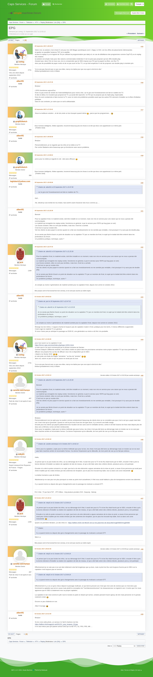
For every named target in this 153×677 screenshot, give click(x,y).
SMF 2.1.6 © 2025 (16, 670)
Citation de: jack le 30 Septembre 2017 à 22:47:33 (54, 301)
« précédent (131, 33)
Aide (122, 670)
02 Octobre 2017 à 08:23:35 (43, 549)
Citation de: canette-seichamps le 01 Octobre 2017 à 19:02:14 (58, 444)
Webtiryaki (44, 670)
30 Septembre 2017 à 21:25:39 (44, 210)
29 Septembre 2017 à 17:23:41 (44, 109)
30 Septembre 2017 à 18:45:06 (44, 182)
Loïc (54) (57, 22)
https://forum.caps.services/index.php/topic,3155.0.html (54, 345)
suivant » (140, 33)
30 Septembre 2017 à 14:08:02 (44, 155)
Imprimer (141, 40)
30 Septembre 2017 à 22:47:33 (44, 246)
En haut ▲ (139, 670)
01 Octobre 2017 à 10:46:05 (43, 339)
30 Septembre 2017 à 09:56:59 (44, 136)
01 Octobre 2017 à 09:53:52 (43, 296)
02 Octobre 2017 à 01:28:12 (43, 498)
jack (21, 262)
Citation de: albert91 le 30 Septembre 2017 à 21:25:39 (55, 251)
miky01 (21, 454)
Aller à (109, 646)
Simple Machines (27, 670)
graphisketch (21, 121)
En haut (11, 634)
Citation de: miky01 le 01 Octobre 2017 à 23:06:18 (54, 503)
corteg (21, 62)
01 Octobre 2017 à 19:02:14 (43, 375)
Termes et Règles (129, 670)
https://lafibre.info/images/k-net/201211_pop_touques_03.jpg (56, 624)
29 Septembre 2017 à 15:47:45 (44, 82)
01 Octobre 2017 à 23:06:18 (43, 439)
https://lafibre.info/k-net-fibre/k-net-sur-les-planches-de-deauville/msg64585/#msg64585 (99, 523)
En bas (10, 40)
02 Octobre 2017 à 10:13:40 (43, 613)
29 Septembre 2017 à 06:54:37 (44, 46)
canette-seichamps (21, 390)
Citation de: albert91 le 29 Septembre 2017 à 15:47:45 (55, 187)
